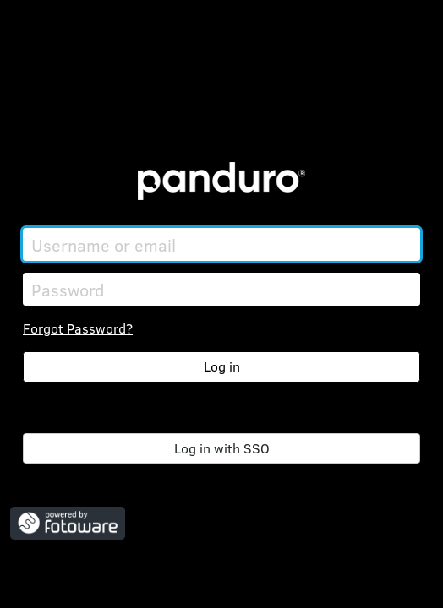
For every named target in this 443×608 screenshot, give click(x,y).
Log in (222, 366)
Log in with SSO (222, 448)
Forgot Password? (78, 328)
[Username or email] (221, 244)
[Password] (221, 289)
